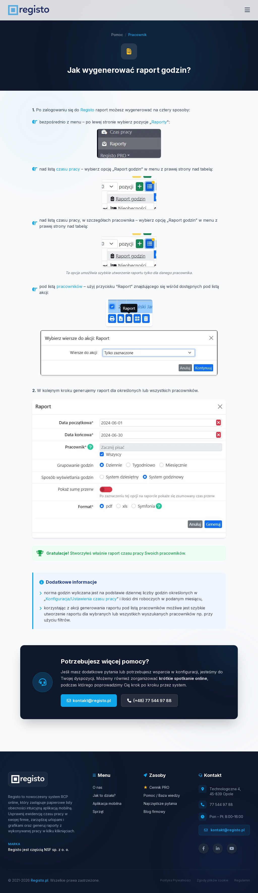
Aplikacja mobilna (107, 803)
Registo (87, 109)
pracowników (69, 286)
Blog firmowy (154, 811)
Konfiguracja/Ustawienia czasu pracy (81, 598)
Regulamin (242, 880)
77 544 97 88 (221, 804)
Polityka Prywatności (175, 880)
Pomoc (117, 34)
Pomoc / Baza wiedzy (162, 795)
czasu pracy (68, 169)
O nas (97, 787)
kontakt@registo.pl (89, 700)
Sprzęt (98, 811)
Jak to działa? (104, 795)
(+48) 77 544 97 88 (149, 700)
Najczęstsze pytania (160, 803)
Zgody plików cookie (212, 880)
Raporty (159, 121)
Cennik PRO (156, 787)
